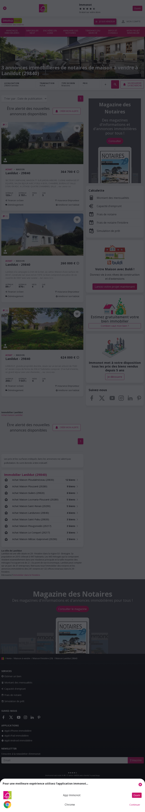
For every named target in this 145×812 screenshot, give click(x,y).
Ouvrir (136, 795)
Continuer (134, 804)
